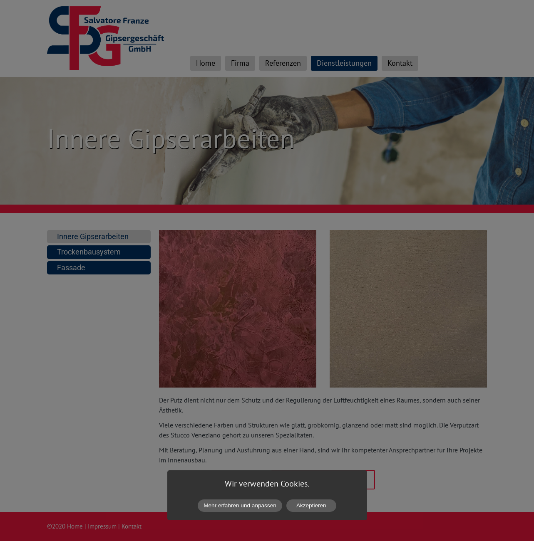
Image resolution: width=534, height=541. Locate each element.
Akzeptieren (311, 505)
